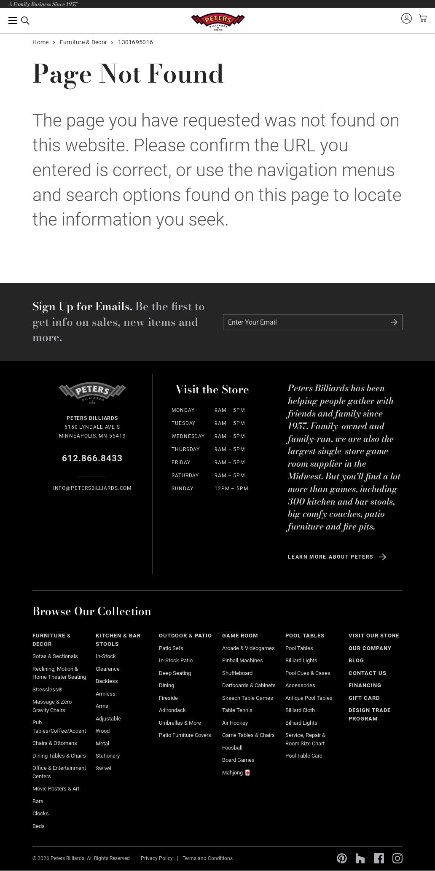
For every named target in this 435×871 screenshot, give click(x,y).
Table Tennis (237, 710)
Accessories (300, 685)
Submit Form (394, 322)
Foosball (232, 748)
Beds (38, 826)
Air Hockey (235, 723)
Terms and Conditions (208, 858)
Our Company (370, 648)
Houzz (360, 858)
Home (40, 42)
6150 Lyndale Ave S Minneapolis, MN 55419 (92, 426)
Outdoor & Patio (185, 635)
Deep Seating (175, 673)
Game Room (240, 635)
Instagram (397, 858)
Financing (365, 685)
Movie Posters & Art (55, 788)
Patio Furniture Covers (185, 735)
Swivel (103, 768)
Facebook (379, 858)
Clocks (40, 813)
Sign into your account (406, 18)
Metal (102, 743)
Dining (166, 685)
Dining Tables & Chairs (59, 756)
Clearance (108, 669)
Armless (105, 694)
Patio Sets (171, 648)
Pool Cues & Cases (307, 673)
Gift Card (364, 698)
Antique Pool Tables (309, 698)
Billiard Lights (301, 660)
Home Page (217, 21)
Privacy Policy (157, 858)
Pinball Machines (242, 660)
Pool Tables (305, 635)
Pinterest (342, 858)
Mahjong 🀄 (236, 772)
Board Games (238, 760)
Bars (37, 801)
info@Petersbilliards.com (92, 488)
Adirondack (172, 710)
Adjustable (108, 718)
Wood (103, 731)
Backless (107, 681)
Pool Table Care (303, 756)
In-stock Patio (176, 660)
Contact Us (368, 673)
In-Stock (106, 656)
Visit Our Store (374, 635)
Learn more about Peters (330, 557)
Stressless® (47, 689)
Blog (356, 660)
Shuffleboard (237, 673)
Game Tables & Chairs (248, 735)
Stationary (108, 756)
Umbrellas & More (180, 723)
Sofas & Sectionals (55, 656)
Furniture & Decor (83, 42)
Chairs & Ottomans (54, 743)
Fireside (168, 698)
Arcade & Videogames (248, 648)
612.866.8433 (92, 458)
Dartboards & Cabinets (249, 685)
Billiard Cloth (300, 710)
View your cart (421, 18)
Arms (102, 706)
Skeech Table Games (247, 698)
